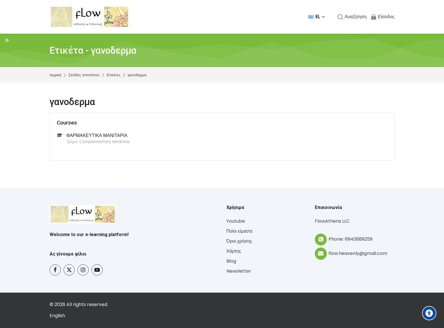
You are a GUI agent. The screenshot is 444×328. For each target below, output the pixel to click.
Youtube (235, 221)
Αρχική (55, 75)
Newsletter (238, 271)
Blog (231, 261)
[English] (57, 315)
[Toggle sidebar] (7, 40)
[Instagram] (83, 269)
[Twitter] (69, 269)
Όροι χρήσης (239, 241)
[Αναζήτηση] (352, 17)
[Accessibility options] (429, 313)
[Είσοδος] (382, 17)
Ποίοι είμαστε (239, 231)
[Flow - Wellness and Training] (89, 17)
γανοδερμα (136, 75)
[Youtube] (97, 269)
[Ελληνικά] (316, 17)
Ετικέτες (113, 75)
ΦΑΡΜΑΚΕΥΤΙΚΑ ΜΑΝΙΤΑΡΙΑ (96, 135)
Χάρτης (233, 251)
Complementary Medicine (104, 141)
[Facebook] (55, 269)
